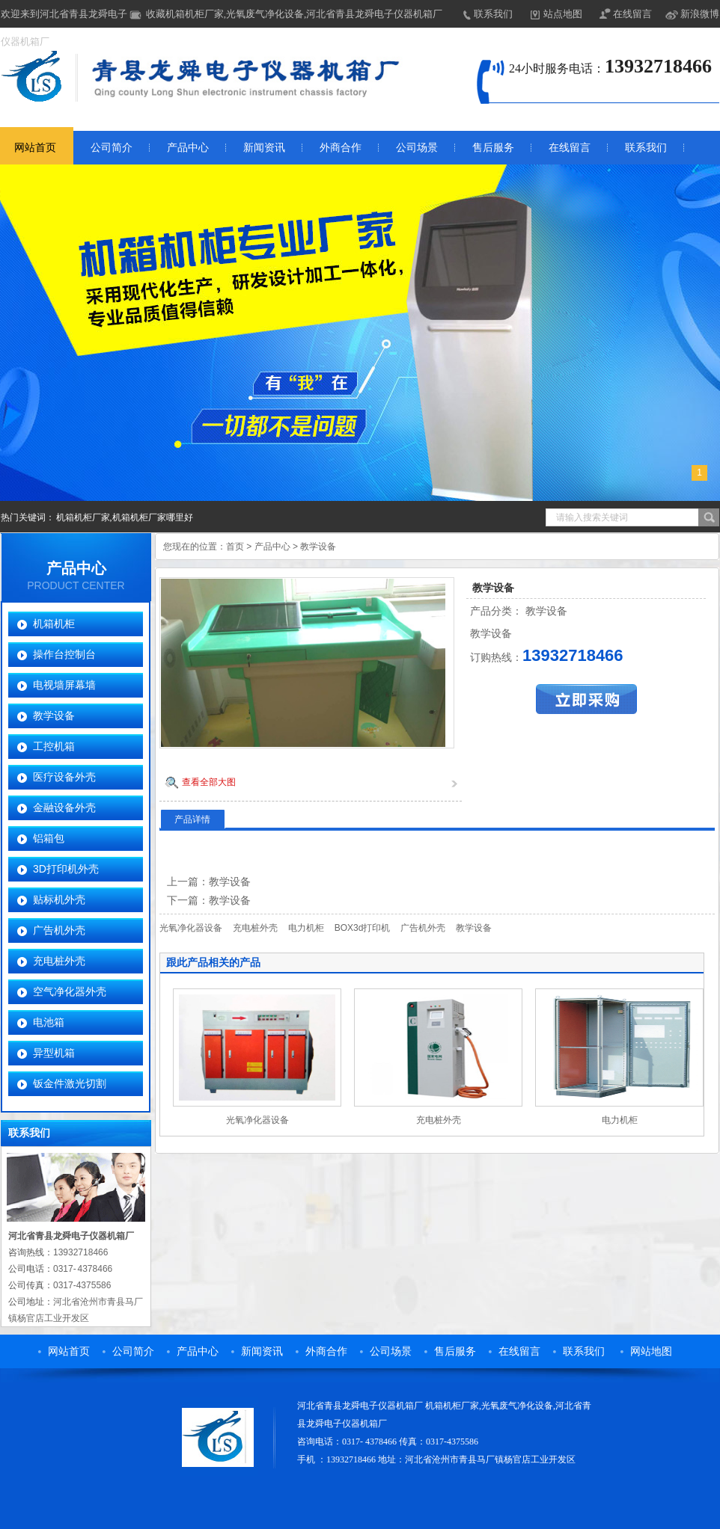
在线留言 (632, 13)
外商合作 (340, 147)
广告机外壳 (59, 930)
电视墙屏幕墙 (64, 685)
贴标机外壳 (59, 899)
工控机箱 (54, 746)
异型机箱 (54, 1053)
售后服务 (493, 147)
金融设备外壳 (64, 807)
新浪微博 (699, 13)
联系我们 (493, 13)
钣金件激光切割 (69, 1083)
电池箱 (48, 1022)
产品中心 (188, 147)
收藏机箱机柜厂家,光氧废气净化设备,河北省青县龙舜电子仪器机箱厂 (294, 13)
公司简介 (111, 147)
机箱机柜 (54, 624)
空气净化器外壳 (69, 991)
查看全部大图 (209, 782)
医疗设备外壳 (64, 777)
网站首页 (35, 147)
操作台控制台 (64, 654)
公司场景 (417, 147)
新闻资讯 (264, 147)
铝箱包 (48, 838)
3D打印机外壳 (66, 869)
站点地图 (562, 13)
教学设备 (54, 716)
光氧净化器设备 (190, 928)
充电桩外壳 (59, 961)
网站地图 (651, 1351)
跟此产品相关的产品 (213, 962)
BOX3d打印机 (363, 928)
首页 (235, 546)
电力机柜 (306, 928)
